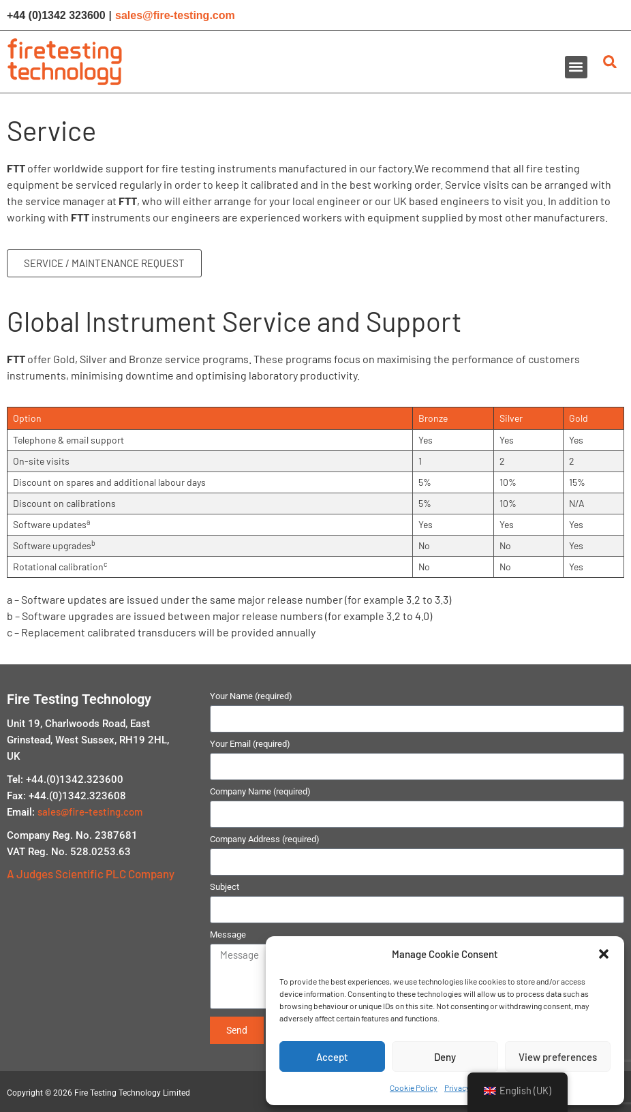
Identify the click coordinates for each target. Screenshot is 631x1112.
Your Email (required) (250, 744)
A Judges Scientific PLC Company (90, 873)
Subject (224, 887)
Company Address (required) (265, 839)
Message (228, 935)
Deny (445, 1057)
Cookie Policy (413, 1087)
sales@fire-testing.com (175, 15)
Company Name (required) (260, 792)
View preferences (558, 1057)
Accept (332, 1057)
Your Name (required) (251, 696)
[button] (604, 954)
